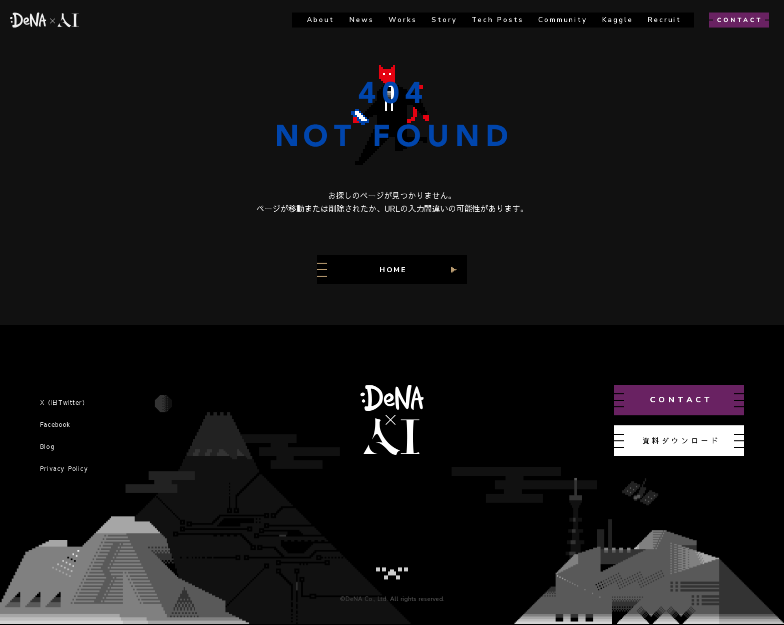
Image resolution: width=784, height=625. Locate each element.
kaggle (617, 20)
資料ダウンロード (681, 440)
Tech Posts (497, 20)
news (361, 20)
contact (681, 399)
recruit (664, 20)
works (402, 20)
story (444, 20)
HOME (393, 270)
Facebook (55, 424)
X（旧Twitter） (64, 402)
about (320, 20)
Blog (47, 446)
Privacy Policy (64, 468)
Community (562, 20)
